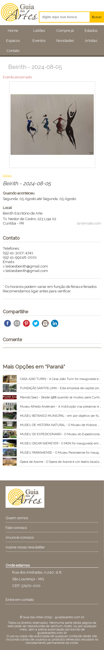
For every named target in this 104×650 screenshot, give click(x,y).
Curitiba (9, 223)
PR (21, 223)
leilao (7, 176)
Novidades (65, 40)
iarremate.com (89, 223)
